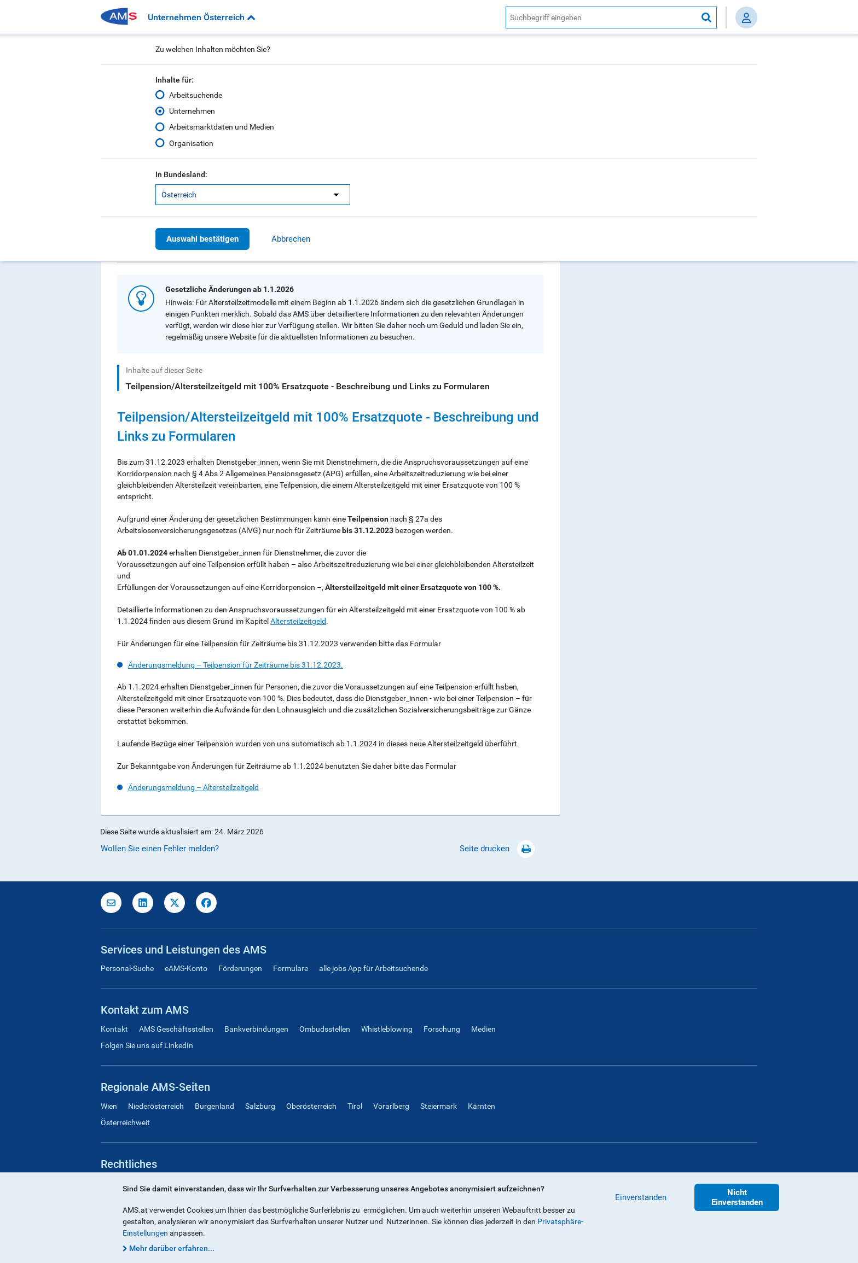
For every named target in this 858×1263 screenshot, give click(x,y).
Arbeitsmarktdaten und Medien (221, 126)
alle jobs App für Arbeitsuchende (373, 968)
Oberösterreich (311, 1106)
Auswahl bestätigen (202, 239)
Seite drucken (497, 848)
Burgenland (214, 1106)
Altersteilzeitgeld (298, 621)
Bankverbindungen (256, 1029)
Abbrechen (290, 239)
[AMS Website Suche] (601, 17)
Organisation (191, 142)
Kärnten (481, 1106)
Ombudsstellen (324, 1029)
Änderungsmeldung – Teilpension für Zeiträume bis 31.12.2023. (235, 664)
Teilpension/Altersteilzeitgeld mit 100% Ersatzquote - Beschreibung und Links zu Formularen (308, 386)
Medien (483, 1029)
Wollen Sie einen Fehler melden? (160, 848)
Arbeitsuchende (195, 95)
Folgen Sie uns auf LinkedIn (147, 1045)
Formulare (290, 968)
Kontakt (114, 1029)
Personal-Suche (127, 968)
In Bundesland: (181, 174)
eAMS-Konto (186, 968)
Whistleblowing (387, 1029)
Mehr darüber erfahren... (172, 1248)
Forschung (442, 1029)
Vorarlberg (391, 1106)
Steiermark (438, 1106)
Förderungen (240, 968)
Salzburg (260, 1106)
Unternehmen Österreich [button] (202, 17)
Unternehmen (192, 111)
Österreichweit (125, 1122)
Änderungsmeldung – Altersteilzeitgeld (193, 787)
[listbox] (253, 194)
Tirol (354, 1106)
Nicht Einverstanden (737, 1197)
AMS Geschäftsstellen (176, 1029)
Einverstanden (640, 1197)
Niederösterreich (156, 1106)
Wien (109, 1106)
